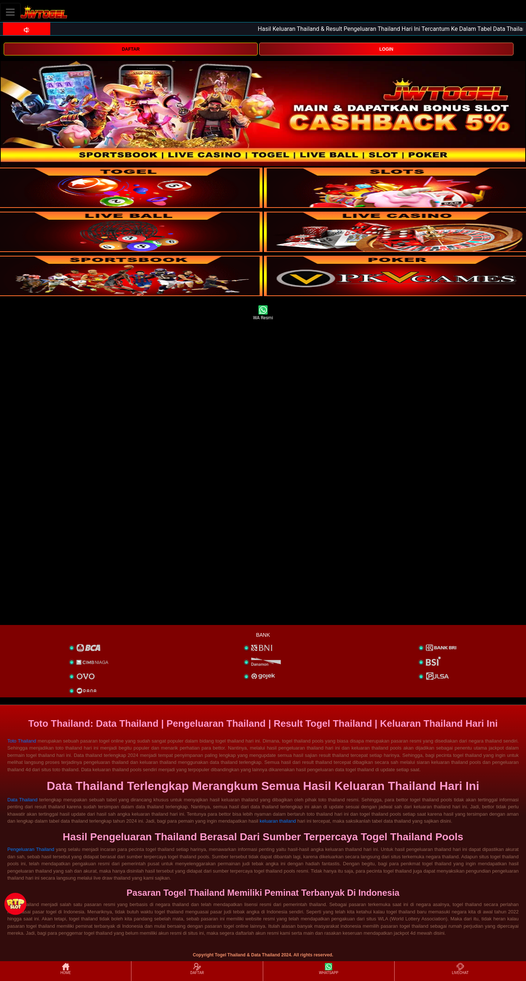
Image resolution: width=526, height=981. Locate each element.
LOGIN (386, 49)
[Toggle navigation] (10, 12)
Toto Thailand (21, 741)
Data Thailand (22, 799)
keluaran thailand (278, 821)
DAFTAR (130, 49)
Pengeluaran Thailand (30, 849)
